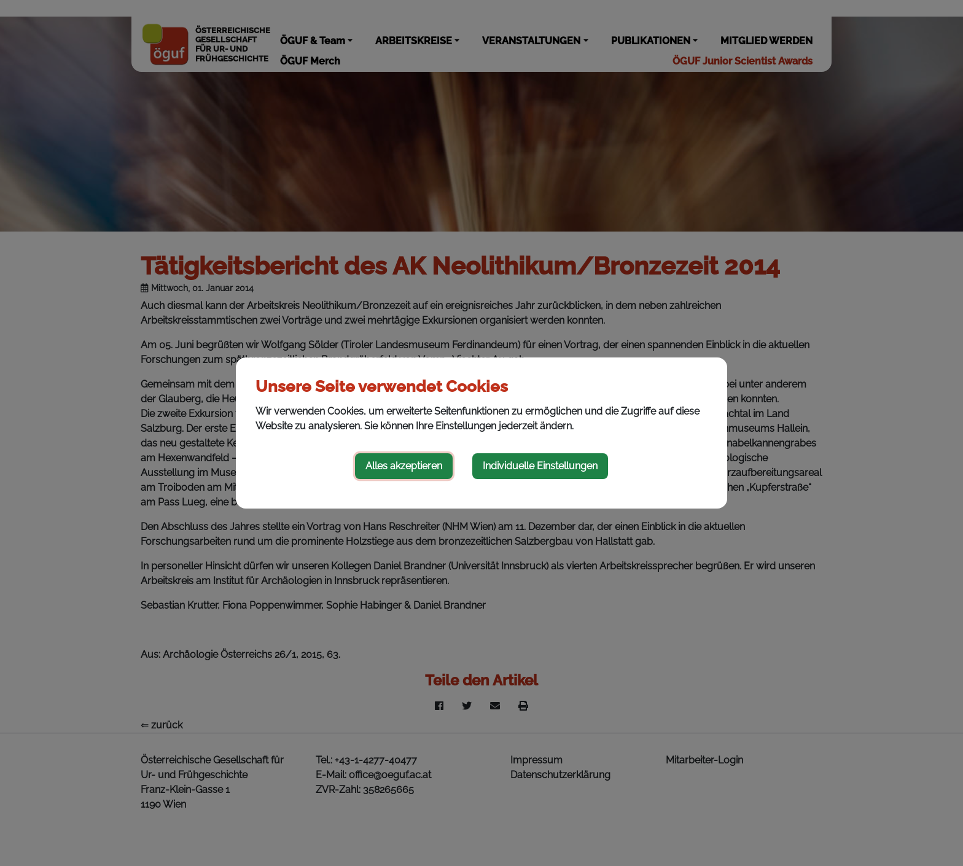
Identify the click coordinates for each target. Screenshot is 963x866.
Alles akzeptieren (403, 466)
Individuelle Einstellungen (540, 466)
